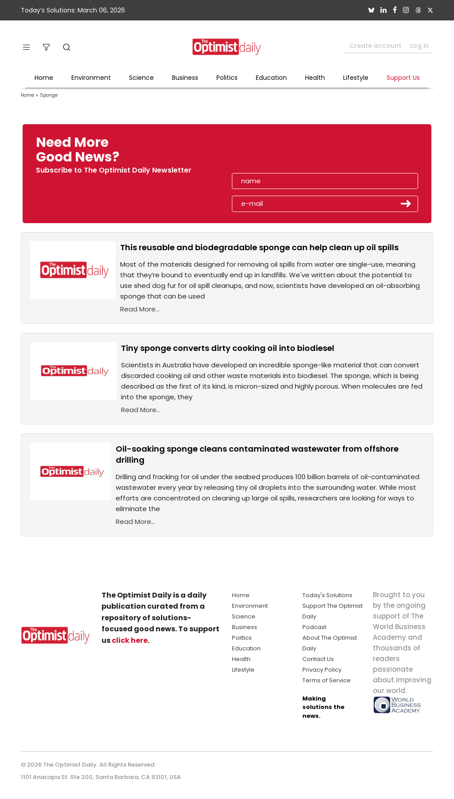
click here (130, 640)
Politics (227, 77)
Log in (419, 45)
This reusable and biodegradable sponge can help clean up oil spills (259, 247)
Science (141, 77)
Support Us (403, 77)
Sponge (49, 95)
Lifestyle (355, 77)
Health (315, 77)
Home (44, 77)
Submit (406, 204)
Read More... (140, 309)
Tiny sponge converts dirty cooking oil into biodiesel (227, 348)
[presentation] (283, 152)
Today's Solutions (327, 595)
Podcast (314, 627)
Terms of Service (326, 680)
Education (271, 77)
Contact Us (318, 659)
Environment (91, 77)
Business (185, 77)
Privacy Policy (321, 669)
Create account (375, 45)
